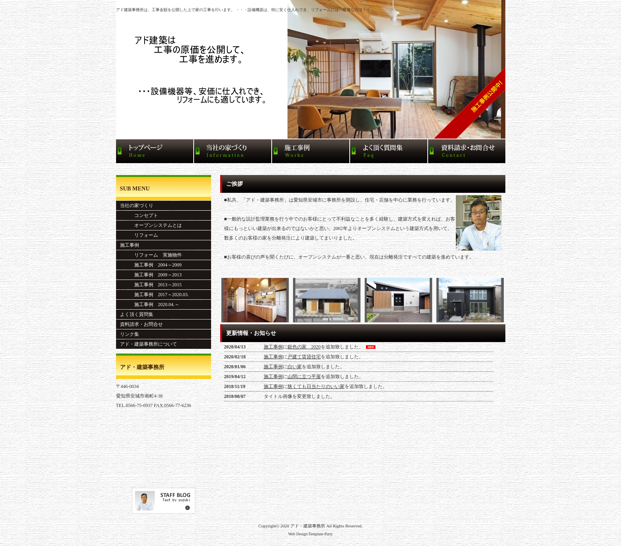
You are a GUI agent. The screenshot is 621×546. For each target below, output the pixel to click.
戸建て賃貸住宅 (304, 357)
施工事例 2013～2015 (151, 284)
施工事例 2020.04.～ (149, 304)
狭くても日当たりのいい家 (316, 386)
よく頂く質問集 (136, 314)
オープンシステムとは (151, 225)
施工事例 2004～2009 (151, 265)
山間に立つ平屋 (304, 376)
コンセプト (139, 215)
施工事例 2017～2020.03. (154, 294)
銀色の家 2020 (304, 347)
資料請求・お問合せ (141, 324)
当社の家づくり (136, 205)
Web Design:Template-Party (310, 534)
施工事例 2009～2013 (151, 275)
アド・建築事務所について (148, 344)
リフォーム (139, 235)
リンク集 (129, 334)
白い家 (295, 366)
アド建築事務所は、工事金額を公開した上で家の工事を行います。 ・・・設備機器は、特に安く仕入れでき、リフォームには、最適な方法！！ (243, 10)
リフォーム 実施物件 (151, 255)
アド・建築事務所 (307, 525)
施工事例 (273, 347)
